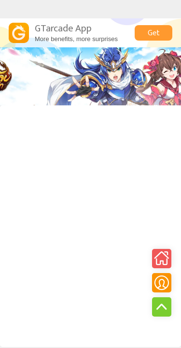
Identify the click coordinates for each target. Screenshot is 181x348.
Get (154, 33)
